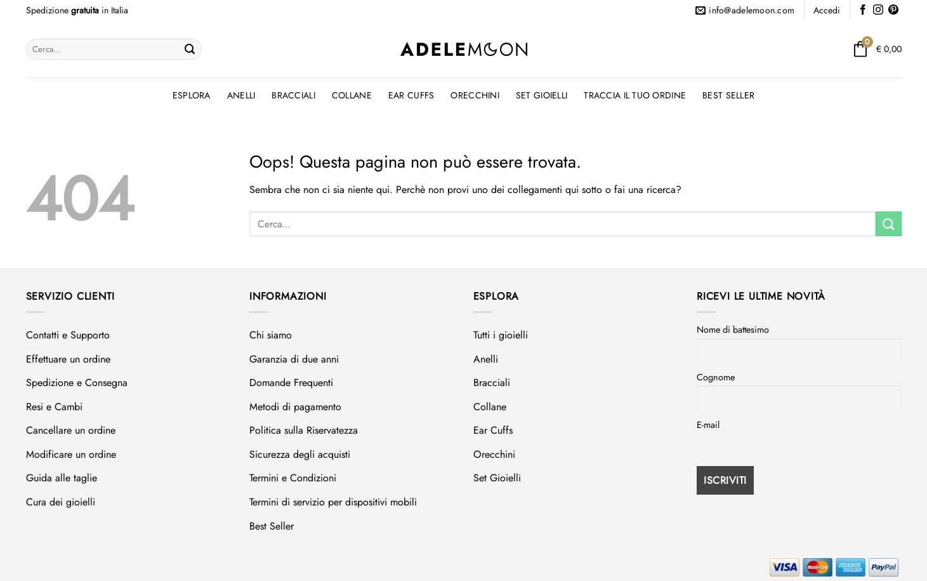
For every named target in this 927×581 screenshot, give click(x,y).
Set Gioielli (541, 95)
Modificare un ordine (71, 454)
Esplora (192, 95)
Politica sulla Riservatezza (303, 430)
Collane (352, 95)
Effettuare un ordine (68, 359)
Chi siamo (270, 335)
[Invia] (190, 49)
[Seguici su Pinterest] (893, 11)
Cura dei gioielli (60, 502)
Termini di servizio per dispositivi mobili (333, 502)
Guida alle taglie (61, 478)
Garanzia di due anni (294, 359)
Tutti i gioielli (500, 335)
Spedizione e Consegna (77, 382)
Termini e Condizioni (292, 478)
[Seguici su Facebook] (863, 11)
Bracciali (293, 95)
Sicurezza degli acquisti (299, 454)
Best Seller (728, 95)
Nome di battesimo (733, 329)
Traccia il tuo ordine (635, 95)
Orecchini (474, 95)
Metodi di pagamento (295, 406)
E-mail (708, 424)
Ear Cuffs (411, 95)
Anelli (241, 95)
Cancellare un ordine (70, 430)
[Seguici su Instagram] (878, 11)
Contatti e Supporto (68, 335)
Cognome (716, 377)
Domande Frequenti (291, 382)
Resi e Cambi (54, 406)
